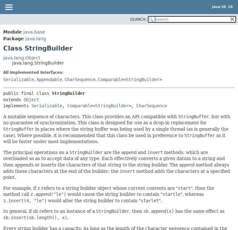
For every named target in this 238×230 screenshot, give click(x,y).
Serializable (18, 79)
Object (31, 99)
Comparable (110, 79)
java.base (34, 31)
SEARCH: (138, 19)
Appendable (49, 79)
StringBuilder (142, 79)
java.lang (35, 38)
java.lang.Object (21, 57)
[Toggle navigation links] (8, 7)
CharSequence (80, 79)
